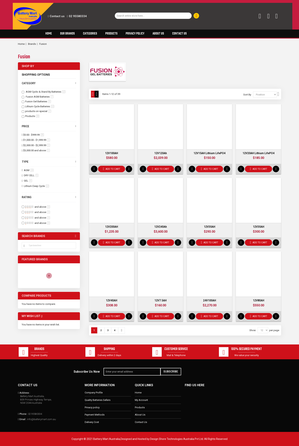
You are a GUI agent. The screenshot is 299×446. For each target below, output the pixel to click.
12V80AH (258, 300)
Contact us (57, 16)
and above (36, 150)
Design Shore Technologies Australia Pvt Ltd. (177, 438)
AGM (28, 170)
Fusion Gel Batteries (38, 101)
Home (21, 43)
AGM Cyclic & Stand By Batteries (45, 91)
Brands (32, 43)
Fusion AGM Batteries (39, 96)
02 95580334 (78, 16)
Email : (23, 419)
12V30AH (209, 226)
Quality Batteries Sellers (97, 400)
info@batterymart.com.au (41, 419)
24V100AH (209, 300)
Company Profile (94, 392)
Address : (24, 393)
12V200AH (111, 226)
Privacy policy (92, 407)
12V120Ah (160, 153)
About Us (140, 414)
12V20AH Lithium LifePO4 (258, 153)
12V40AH (111, 300)
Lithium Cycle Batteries (39, 106)
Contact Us (141, 422)
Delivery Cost (92, 422)
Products (32, 116)
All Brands (75, 236)
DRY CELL (30, 175)
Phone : (23, 413)
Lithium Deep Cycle (36, 186)
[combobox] (153, 16)
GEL (27, 180)
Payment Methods (94, 414)
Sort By (247, 94)
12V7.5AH (160, 300)
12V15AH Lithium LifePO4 (209, 153)
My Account (141, 400)
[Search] (196, 15)
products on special (38, 111)
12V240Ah (160, 226)
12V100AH (111, 153)
